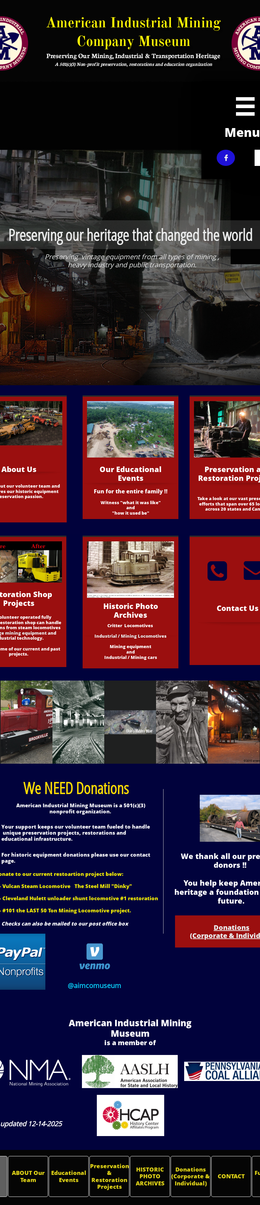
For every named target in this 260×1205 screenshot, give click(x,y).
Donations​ (232, 927)
